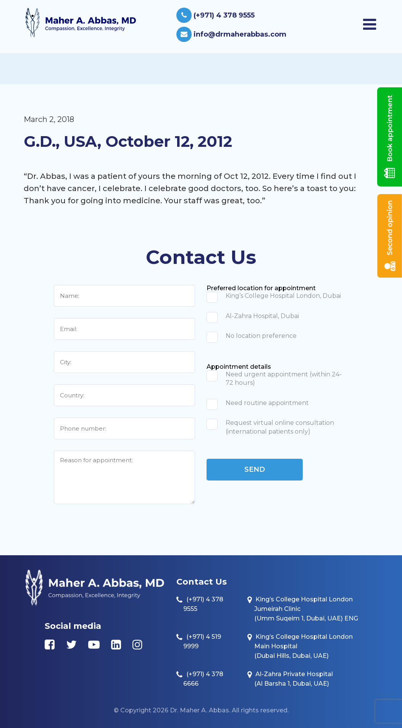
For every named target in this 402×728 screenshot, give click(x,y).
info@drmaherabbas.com (231, 34)
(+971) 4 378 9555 (215, 15)
